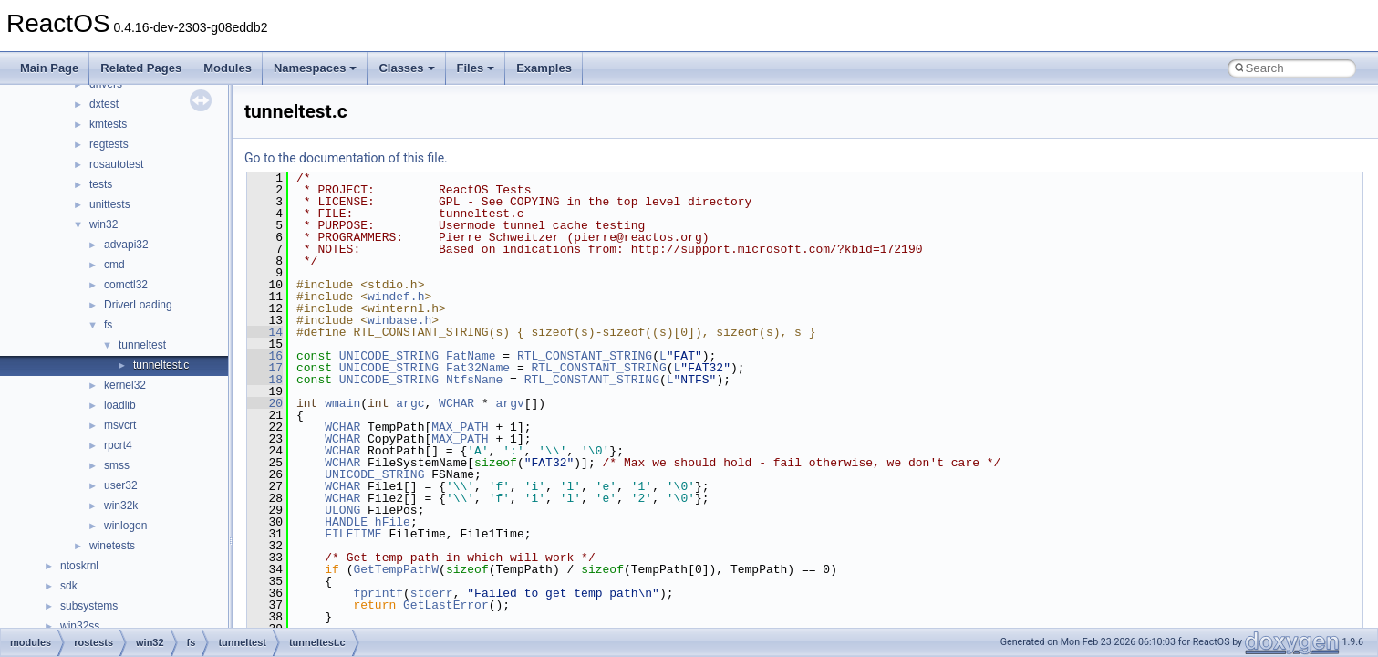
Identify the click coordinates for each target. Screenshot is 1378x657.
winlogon (125, 525)
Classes (406, 68)
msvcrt (120, 425)
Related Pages (140, 68)
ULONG (342, 510)
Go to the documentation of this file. (346, 158)
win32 (103, 224)
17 (265, 368)
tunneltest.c (161, 365)
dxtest (104, 104)
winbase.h (399, 320)
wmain (342, 403)
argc (410, 403)
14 (265, 332)
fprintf (378, 593)
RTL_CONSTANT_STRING (584, 356)
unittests (109, 204)
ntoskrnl (79, 565)
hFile (392, 522)
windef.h (396, 296)
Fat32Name (478, 368)
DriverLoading (138, 304)
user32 (121, 485)
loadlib (120, 405)
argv (510, 403)
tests (100, 184)
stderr (431, 593)
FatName (471, 356)
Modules (227, 68)
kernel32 (125, 385)
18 (265, 379)
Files (476, 68)
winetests (112, 545)
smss (117, 465)
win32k (121, 505)
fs (108, 324)
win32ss (79, 626)
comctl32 (126, 284)
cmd (114, 264)
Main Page (49, 68)
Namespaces (315, 68)
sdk (69, 585)
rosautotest (116, 164)
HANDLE (346, 522)
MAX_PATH (459, 427)
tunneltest (142, 345)
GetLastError (446, 605)
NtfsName (474, 379)
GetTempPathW (396, 569)
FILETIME (353, 534)
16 (265, 356)
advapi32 (126, 244)
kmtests (108, 124)
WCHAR (456, 403)
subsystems (89, 606)
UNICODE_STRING (389, 356)
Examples (544, 68)
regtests (109, 144)
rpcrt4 (118, 445)
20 (265, 403)
